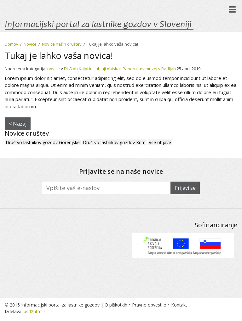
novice (53, 68)
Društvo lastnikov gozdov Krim (114, 142)
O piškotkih (116, 305)
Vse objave (160, 142)
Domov (11, 44)
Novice (30, 44)
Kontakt (179, 305)
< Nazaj (17, 123)
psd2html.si (35, 311)
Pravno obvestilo (149, 305)
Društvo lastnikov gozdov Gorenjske (43, 142)
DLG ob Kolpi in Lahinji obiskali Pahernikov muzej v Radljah (120, 68)
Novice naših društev (62, 44)
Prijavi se (185, 187)
